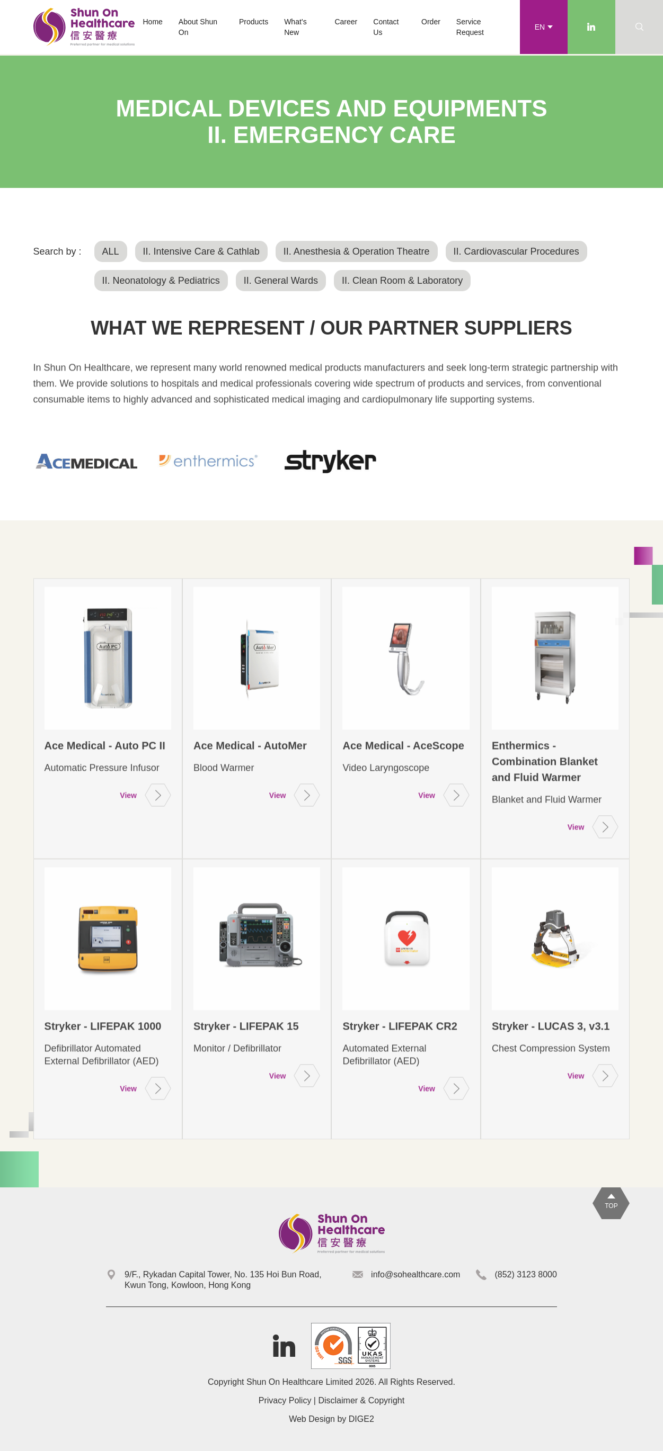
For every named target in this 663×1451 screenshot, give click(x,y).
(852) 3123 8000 (525, 1274)
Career (345, 21)
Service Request (470, 27)
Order (430, 21)
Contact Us (386, 27)
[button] (253, 21)
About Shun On (198, 27)
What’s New (295, 27)
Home (152, 21)
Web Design (312, 1418)
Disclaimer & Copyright (361, 1400)
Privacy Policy (285, 1400)
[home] (84, 27)
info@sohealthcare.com (415, 1274)
